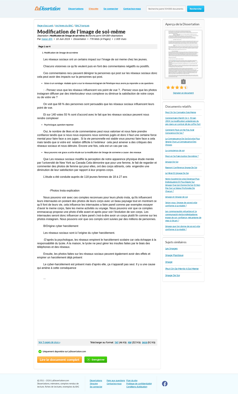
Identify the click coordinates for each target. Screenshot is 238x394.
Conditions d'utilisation (136, 386)
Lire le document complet (59, 359)
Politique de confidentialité (139, 383)
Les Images (171, 248)
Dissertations (75, 8)
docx (144, 342)
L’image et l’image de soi (176, 196)
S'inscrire (93, 8)
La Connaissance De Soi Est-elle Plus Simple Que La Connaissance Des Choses (182, 141)
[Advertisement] (95, 311)
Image (169, 262)
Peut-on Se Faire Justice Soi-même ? (182, 156)
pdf (130, 342)
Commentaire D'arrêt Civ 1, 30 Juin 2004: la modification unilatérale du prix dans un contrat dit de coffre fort (182, 121)
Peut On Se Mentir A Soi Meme (182, 268)
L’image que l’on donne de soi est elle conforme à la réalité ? (182, 228)
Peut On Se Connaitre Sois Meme (180, 112)
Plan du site (132, 380)
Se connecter (110, 8)
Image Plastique (174, 255)
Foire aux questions (116, 380)
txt (116, 342)
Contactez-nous (132, 8)
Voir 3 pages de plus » (49, 342)
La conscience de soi (174, 150)
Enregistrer (96, 359)
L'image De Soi (171, 161)
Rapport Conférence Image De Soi (181, 167)
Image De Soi (172, 275)
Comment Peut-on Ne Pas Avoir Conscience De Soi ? (179, 131)
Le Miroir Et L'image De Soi (177, 173)
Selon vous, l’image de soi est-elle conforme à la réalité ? (181, 204)
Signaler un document (183, 92)
